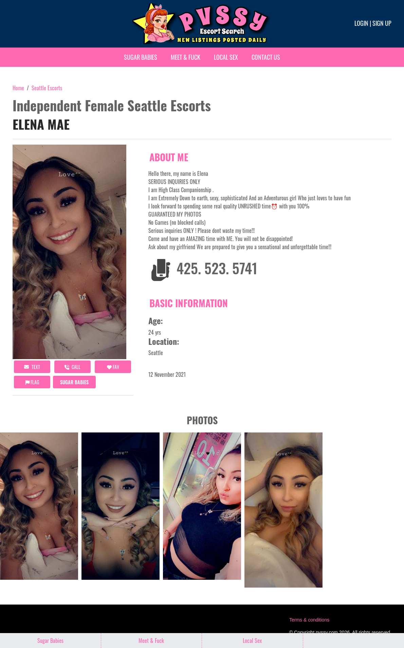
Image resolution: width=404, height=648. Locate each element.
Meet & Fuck (185, 57)
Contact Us (266, 57)
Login (361, 23)
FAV (113, 366)
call (72, 366)
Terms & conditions (309, 620)
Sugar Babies (140, 57)
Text (32, 366)
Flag (32, 382)
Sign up (381, 23)
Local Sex (226, 57)
